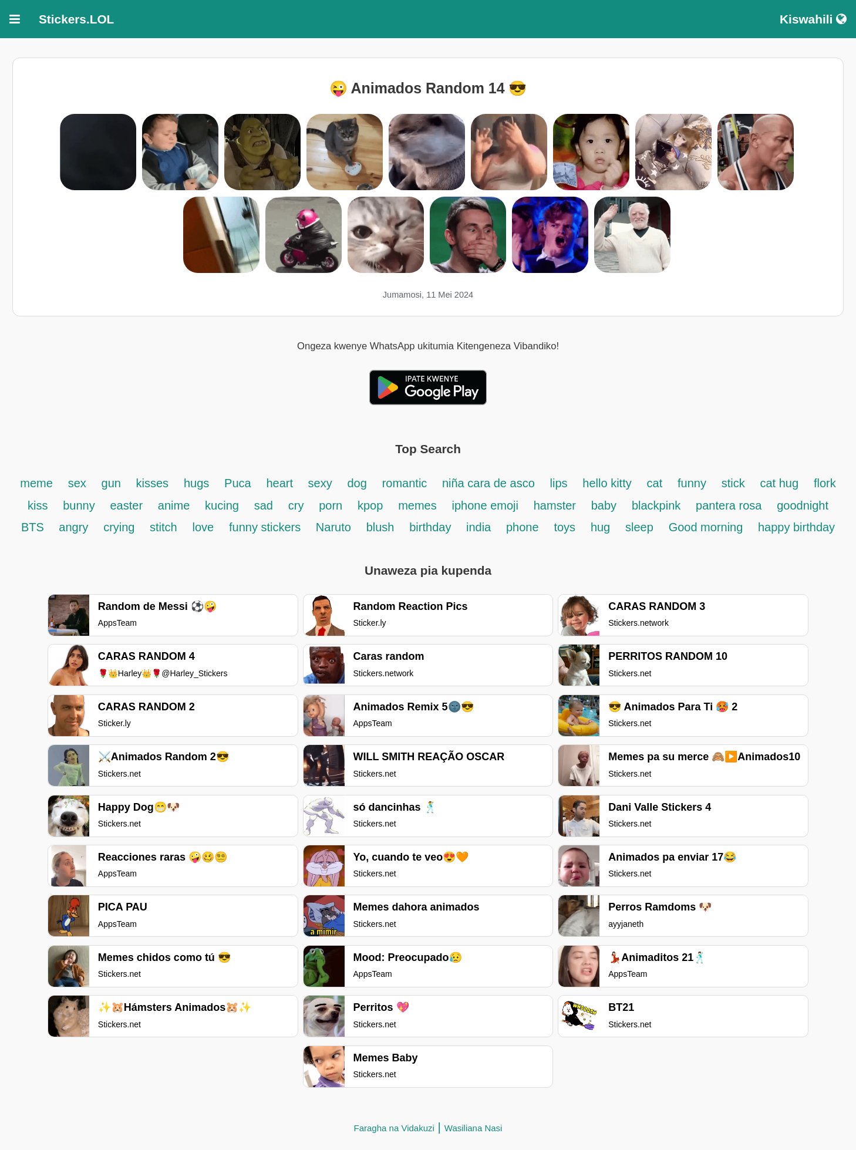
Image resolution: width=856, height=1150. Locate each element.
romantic (406, 483)
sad (263, 505)
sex (77, 483)
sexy (320, 483)
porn (330, 505)
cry (296, 505)
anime (174, 505)
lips (559, 483)
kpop (370, 505)
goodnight (802, 505)
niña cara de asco (488, 483)
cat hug (779, 483)
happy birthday (796, 527)
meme (36, 483)
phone (522, 527)
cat (655, 483)
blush (380, 527)
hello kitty (606, 483)
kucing (222, 505)
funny (692, 483)
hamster (555, 505)
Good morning (707, 527)
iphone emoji (485, 505)
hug (600, 527)
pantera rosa (728, 505)
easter (126, 505)
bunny (79, 505)
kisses (152, 483)
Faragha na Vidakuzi (394, 1128)
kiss (38, 505)
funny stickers (266, 527)
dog (356, 483)
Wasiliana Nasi (473, 1128)
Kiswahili (813, 19)
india (478, 527)
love (203, 527)
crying (120, 527)
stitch (163, 527)
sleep (639, 527)
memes (417, 505)
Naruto (333, 527)
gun (113, 483)
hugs (196, 483)
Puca (237, 483)
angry (73, 527)
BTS (34, 527)
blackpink (656, 505)
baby (603, 505)
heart (281, 483)
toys (564, 527)
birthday (431, 527)
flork (825, 483)
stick (733, 483)
